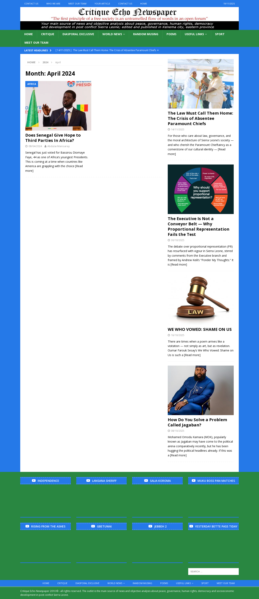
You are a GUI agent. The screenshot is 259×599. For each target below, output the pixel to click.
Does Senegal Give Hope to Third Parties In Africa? (53, 137)
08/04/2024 (35, 146)
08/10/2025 (177, 430)
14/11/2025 (177, 129)
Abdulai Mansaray (58, 146)
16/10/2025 (177, 335)
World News (112, 34)
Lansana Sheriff (104, 481)
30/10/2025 (177, 240)
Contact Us (31, 3)
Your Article (102, 3)
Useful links (194, 34)
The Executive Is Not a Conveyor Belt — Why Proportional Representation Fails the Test (198, 226)
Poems (171, 34)
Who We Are (53, 3)
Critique (47, 34)
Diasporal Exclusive (78, 34)
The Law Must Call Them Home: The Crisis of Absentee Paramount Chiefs (200, 118)
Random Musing (145, 34)
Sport (220, 34)
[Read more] (179, 264)
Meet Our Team (77, 3)
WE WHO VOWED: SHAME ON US (200, 329)
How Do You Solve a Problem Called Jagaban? (197, 422)
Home (143, 3)
